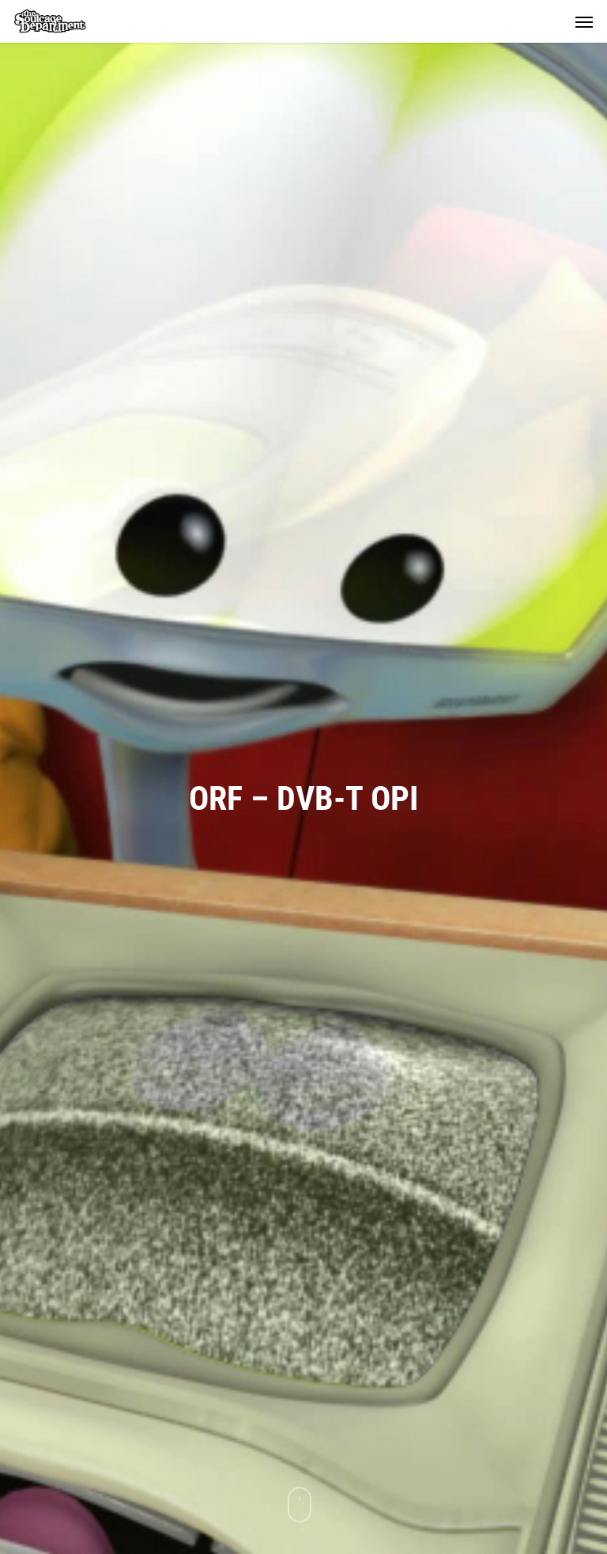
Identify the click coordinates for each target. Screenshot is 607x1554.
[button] (584, 21)
